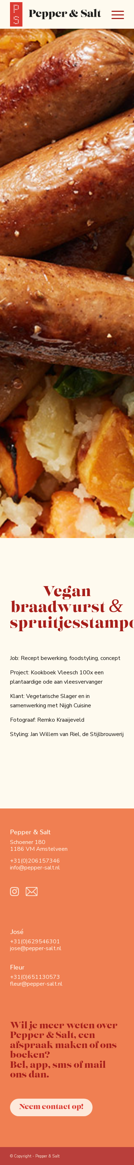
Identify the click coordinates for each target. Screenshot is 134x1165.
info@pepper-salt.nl (35, 868)
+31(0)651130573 (35, 977)
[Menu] (114, 14)
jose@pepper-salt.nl (35, 948)
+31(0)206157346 (35, 861)
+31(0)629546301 (35, 941)
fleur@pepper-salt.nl (36, 984)
